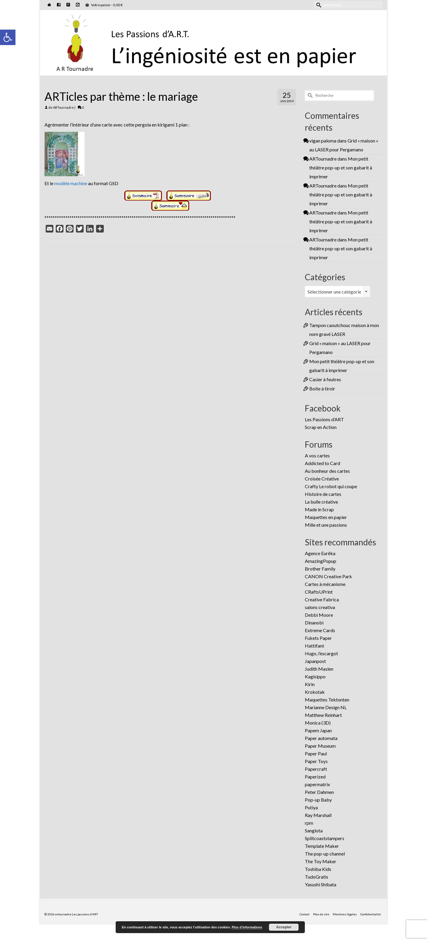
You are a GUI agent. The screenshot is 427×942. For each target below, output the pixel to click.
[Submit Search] (317, 5)
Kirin (310, 684)
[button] (7, 37)
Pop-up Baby (318, 799)
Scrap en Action (321, 427)
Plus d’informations (247, 927)
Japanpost (315, 661)
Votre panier (104, 5)
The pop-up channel (325, 853)
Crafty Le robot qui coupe (331, 486)
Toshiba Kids (318, 869)
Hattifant (314, 645)
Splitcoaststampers (324, 838)
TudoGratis (316, 876)
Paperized (315, 776)
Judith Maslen (319, 669)
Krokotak (315, 692)
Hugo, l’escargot (321, 653)
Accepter (283, 927)
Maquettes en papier (326, 517)
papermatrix (317, 784)
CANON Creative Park (328, 576)
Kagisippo (315, 676)
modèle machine (70, 183)
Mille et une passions (326, 525)
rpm (309, 823)
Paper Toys (316, 761)
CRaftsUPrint (319, 592)
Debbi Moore (319, 615)
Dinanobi (314, 622)
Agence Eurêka (320, 553)
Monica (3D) (318, 722)
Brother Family (320, 568)
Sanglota (314, 830)
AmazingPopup (320, 561)
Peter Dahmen (319, 792)
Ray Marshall (318, 815)
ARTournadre (63, 107)
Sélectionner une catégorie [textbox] (334, 291)
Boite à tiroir (322, 388)
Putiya (311, 807)
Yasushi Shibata (320, 884)
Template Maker (322, 846)
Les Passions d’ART (324, 419)
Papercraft (316, 769)
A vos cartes (317, 455)
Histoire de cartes (323, 494)
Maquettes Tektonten (327, 699)
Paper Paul (316, 753)
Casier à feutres (325, 379)
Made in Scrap (319, 509)
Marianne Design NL (326, 707)
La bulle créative (321, 501)
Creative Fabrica (322, 599)
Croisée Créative (322, 478)
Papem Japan (318, 730)
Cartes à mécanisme (325, 584)
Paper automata (321, 738)
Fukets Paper (318, 638)
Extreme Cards (320, 630)
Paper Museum (320, 746)
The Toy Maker (320, 861)
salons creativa (320, 607)
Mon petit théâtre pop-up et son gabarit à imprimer (340, 167)
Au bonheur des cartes (327, 471)
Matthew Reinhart (323, 715)
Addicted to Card (322, 463)
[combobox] (337, 291)
